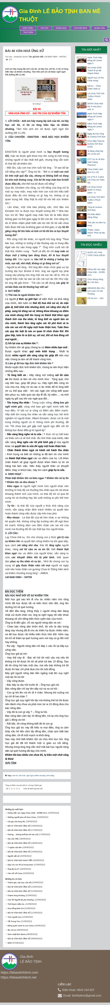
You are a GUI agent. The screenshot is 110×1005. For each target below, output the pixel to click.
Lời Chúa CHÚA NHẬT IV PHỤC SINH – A (94, 190)
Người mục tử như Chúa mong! (95, 79)
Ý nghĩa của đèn (15, 847)
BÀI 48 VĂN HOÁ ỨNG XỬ (19, 830)
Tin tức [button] (45, 28)
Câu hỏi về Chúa (15, 873)
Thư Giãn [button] (28, 32)
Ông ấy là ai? (13, 869)
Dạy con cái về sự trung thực (20, 865)
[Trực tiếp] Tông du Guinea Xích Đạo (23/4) (95, 144)
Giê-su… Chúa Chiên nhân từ (94, 87)
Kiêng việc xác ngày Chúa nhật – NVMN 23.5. (27, 813)
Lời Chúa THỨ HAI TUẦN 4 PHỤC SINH (95, 96)
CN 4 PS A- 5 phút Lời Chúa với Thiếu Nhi (95, 180)
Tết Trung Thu (14, 921)
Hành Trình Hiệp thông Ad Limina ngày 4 (94, 116)
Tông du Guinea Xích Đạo (94, 208)
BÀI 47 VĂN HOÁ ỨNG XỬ (19, 826)
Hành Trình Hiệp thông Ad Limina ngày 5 (94, 60)
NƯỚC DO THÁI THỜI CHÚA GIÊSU (96, 253)
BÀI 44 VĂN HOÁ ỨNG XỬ (19, 891)
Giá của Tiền (13, 839)
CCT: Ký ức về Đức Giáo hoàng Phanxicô (96, 162)
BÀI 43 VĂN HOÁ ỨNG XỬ (19, 913)
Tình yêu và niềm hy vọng (96, 224)
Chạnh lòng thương (16, 895)
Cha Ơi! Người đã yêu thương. (21, 900)
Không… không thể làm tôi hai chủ (23, 834)
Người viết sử (14, 856)
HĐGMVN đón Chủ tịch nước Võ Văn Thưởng (96, 291)
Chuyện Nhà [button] (80, 28)
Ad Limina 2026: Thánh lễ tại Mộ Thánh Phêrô (94, 70)
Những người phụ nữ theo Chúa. (22, 817)
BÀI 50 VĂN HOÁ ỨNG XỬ (19, 852)
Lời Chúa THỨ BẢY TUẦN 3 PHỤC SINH (96, 200)
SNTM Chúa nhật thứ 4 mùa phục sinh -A (95, 106)
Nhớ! (10, 943)
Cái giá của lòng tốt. (16, 821)
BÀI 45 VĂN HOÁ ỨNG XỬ (19, 887)
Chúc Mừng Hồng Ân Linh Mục (95, 280)
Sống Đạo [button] (61, 28)
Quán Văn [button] (99, 28)
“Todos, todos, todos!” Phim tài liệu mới (96, 233)
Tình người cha (14, 917)
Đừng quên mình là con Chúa (21, 926)
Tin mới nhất (91, 49)
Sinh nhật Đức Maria (17, 934)
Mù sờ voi (12, 930)
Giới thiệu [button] (28, 28)
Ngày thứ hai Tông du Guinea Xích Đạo (96, 135)
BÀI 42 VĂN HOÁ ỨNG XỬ (19, 939)
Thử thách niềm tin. (16, 904)
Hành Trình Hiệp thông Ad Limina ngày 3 (94, 127)
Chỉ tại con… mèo (95, 298)
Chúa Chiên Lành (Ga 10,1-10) (95, 170)
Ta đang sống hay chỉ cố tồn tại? (95, 152)
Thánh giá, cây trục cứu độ (19, 882)
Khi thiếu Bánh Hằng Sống (93, 215)
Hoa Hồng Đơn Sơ (15, 908)
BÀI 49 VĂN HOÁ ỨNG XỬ (19, 843)
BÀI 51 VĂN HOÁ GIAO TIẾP (20, 860)
